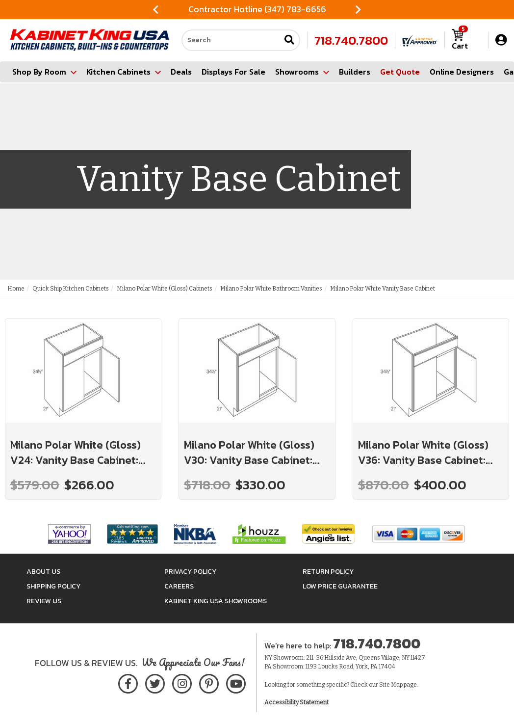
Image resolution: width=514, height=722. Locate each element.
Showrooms (302, 72)
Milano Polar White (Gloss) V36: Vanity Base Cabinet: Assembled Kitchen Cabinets (429, 452)
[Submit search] (289, 40)
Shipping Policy (53, 586)
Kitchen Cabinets (123, 72)
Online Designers (462, 72)
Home (16, 288)
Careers (179, 586)
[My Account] (501, 40)
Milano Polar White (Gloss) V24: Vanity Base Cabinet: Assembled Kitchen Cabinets (82, 452)
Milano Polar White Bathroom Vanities (271, 288)
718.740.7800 (351, 40)
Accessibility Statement (296, 702)
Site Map (391, 684)
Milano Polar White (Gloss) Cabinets (164, 288)
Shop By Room (44, 72)
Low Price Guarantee (340, 586)
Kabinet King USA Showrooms (215, 601)
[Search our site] (231, 40)
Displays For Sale (233, 72)
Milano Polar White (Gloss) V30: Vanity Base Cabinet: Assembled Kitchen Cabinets (255, 452)
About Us (43, 571)
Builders (354, 72)
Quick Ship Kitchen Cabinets (70, 288)
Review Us (43, 601)
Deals (181, 72)
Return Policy (328, 571)
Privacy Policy (190, 571)
